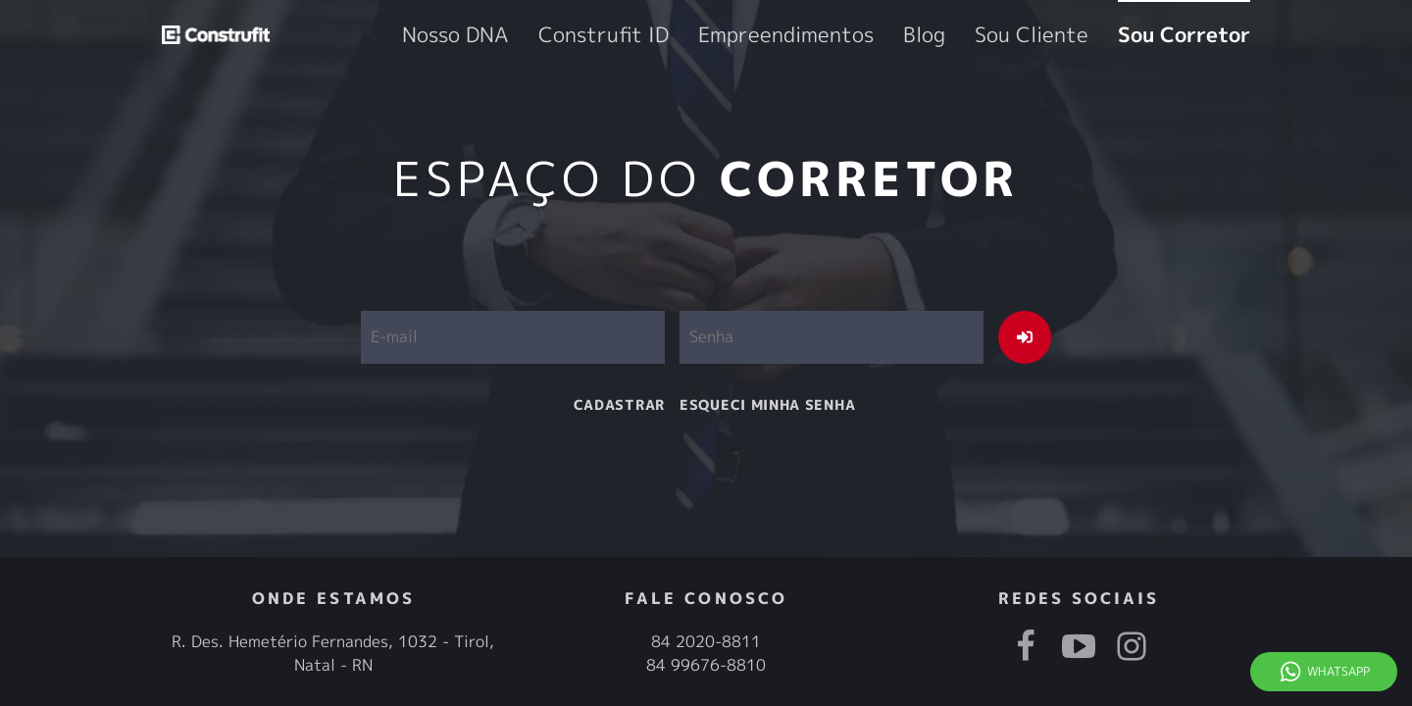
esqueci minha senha (767, 404)
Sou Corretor (1205, 34)
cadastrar (619, 404)
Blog (1013, 34)
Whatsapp (1338, 671)
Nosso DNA (672, 34)
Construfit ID (781, 34)
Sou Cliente (1094, 34)
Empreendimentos (912, 34)
